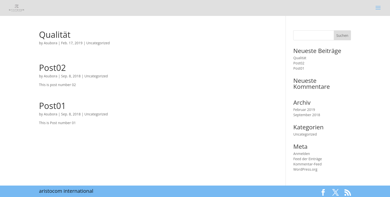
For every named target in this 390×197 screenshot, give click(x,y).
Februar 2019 (304, 109)
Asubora (50, 43)
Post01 (52, 105)
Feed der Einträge (307, 158)
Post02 (52, 67)
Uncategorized (98, 43)
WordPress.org (305, 169)
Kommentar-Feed (307, 164)
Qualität (55, 34)
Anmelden (301, 153)
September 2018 (306, 114)
